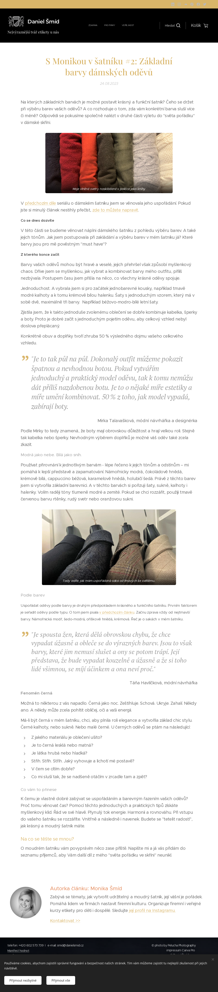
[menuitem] (108, 25)
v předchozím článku (116, 612)
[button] (173, 25)
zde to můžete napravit (115, 210)
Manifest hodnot (18, 951)
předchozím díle (40, 203)
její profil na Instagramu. (152, 910)
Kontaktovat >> (65, 920)
